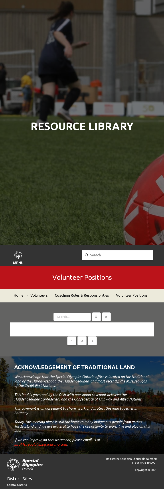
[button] (18, 258)
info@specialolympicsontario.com (40, 433)
